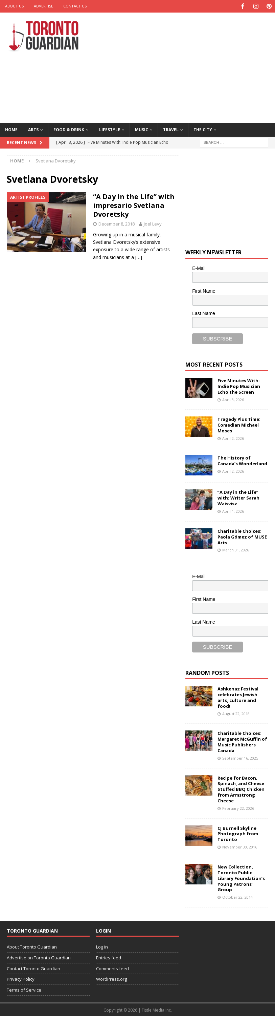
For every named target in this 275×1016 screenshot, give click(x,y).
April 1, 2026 (233, 510)
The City (202, 129)
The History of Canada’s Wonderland (242, 460)
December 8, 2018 (116, 223)
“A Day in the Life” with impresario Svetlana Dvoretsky (134, 204)
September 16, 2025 (240, 757)
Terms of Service (24, 989)
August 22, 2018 (236, 713)
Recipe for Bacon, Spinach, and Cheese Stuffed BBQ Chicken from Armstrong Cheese (241, 788)
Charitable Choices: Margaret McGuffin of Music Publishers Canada (242, 741)
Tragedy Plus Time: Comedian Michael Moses (238, 424)
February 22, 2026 (238, 807)
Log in (102, 946)
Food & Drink (68, 129)
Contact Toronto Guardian (33, 968)
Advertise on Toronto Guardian (39, 957)
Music (141, 129)
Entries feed (108, 957)
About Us (14, 5)
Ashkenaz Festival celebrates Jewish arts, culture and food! (237, 696)
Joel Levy (153, 223)
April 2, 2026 (233, 437)
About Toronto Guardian (32, 946)
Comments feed (112, 968)
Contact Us (75, 5)
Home (11, 129)
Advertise (43, 5)
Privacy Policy (21, 978)
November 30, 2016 (239, 846)
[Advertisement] (188, 66)
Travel (171, 129)
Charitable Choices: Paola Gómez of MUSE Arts (242, 536)
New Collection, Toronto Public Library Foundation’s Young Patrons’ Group (241, 877)
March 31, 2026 (235, 549)
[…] (138, 256)
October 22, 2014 (237, 896)
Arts (33, 129)
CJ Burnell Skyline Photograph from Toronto (237, 833)
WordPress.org (111, 978)
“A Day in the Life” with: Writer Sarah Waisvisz (238, 497)
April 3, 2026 (233, 399)
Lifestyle (109, 129)
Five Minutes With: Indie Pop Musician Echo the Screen (238, 385)
